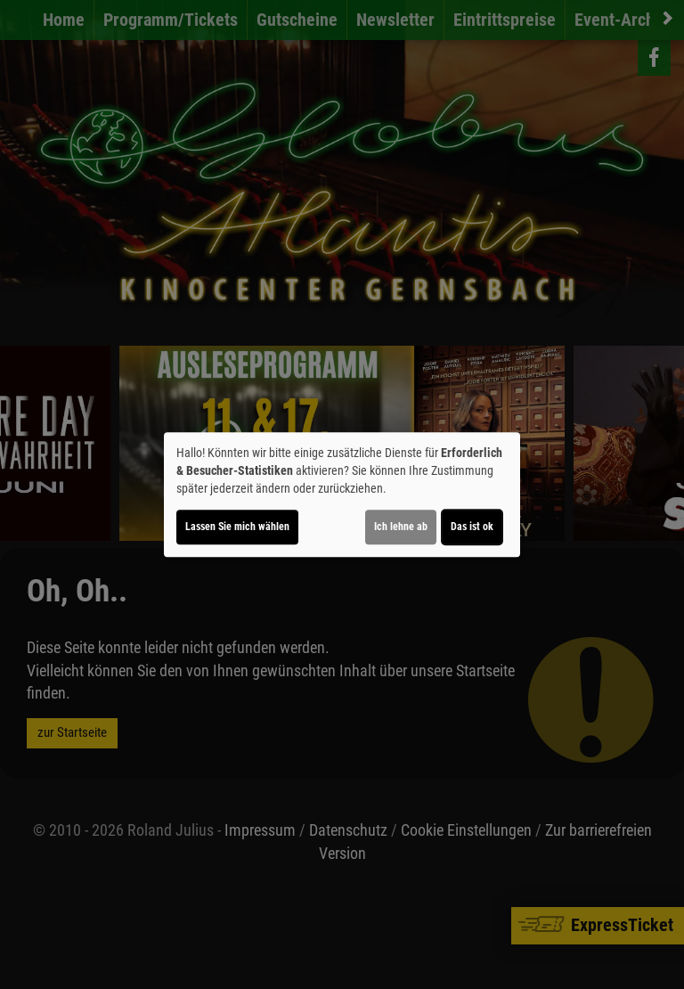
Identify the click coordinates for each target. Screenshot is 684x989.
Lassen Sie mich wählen (237, 526)
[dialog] (342, 494)
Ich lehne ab (401, 526)
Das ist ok (472, 526)
